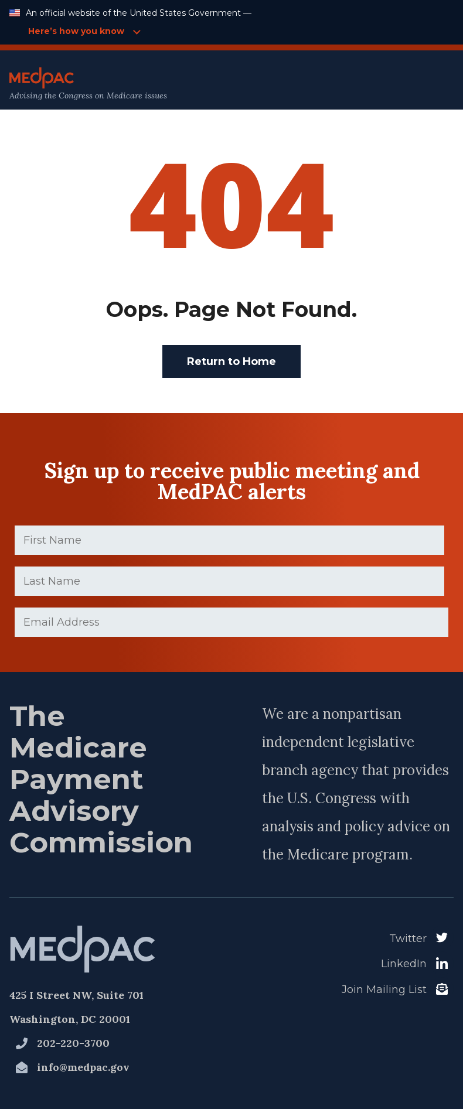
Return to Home (231, 361)
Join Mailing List (384, 989)
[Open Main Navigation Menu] (428, 84)
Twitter (408, 938)
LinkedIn (404, 963)
